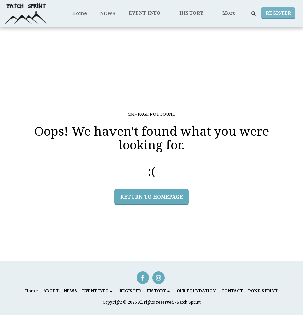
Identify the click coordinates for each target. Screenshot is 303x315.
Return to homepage (151, 196)
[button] (148, 13)
